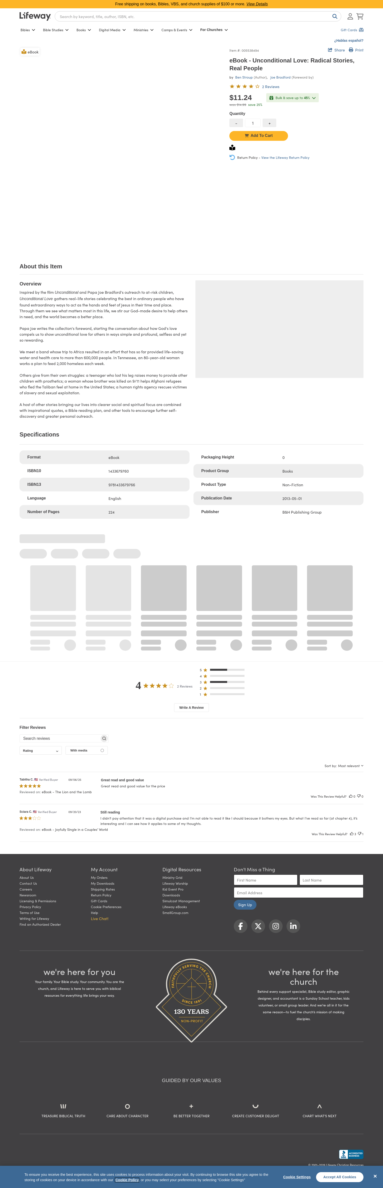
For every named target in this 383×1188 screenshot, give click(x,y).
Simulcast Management (181, 900)
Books (83, 29)
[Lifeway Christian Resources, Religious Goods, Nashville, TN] (351, 1154)
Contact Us (28, 883)
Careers (26, 889)
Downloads (171, 895)
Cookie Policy (127, 1180)
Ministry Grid (172, 877)
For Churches (214, 30)
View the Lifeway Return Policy (285, 157)
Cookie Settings (297, 1177)
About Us (27, 877)
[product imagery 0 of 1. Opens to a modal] (121, 149)
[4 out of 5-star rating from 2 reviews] (254, 86)
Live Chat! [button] (99, 918)
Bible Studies (56, 29)
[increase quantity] (269, 123)
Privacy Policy (30, 906)
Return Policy (101, 895)
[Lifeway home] (35, 16)
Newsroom (28, 895)
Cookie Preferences (106, 906)
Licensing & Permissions (38, 900)
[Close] (375, 1176)
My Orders (99, 877)
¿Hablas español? (348, 40)
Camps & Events (176, 29)
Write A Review (191, 708)
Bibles (28, 29)
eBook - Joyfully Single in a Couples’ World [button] (75, 829)
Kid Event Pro (172, 889)
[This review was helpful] (350, 796)
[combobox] (198, 16)
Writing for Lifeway (34, 918)
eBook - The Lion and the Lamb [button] (67, 791)
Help (94, 912)
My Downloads (102, 883)
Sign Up (245, 904)
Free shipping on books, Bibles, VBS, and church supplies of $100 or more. (191, 4)
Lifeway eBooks (174, 906)
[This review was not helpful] (358, 796)
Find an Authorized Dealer (40, 924)
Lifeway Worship (175, 883)
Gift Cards (99, 900)
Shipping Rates (103, 889)
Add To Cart (259, 135)
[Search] (334, 16)
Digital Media (112, 29)
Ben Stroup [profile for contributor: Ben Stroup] (244, 77)
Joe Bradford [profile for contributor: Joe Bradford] (280, 77)
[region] (191, 1177)
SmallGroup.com (175, 912)
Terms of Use (30, 912)
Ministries (144, 29)
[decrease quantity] (236, 123)
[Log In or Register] (350, 16)
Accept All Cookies (339, 1177)
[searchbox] (60, 738)
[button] (223, 671)
